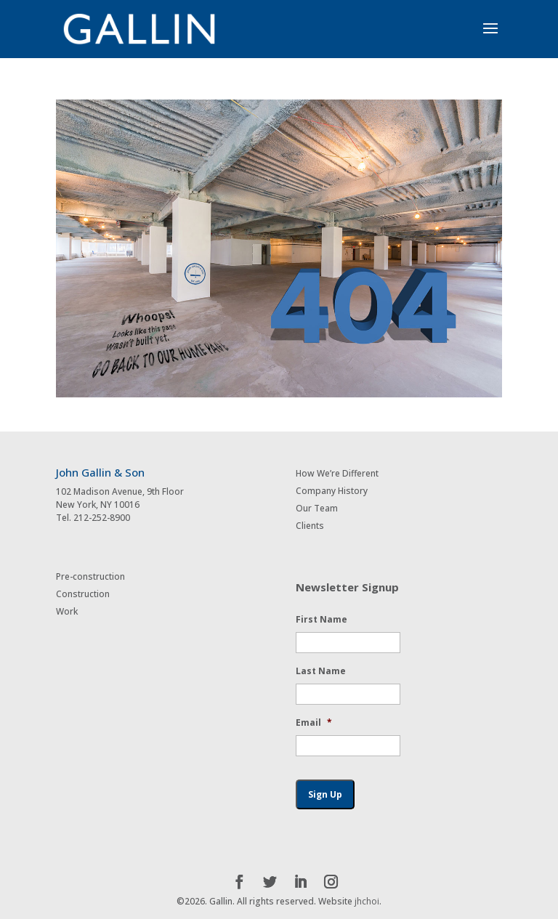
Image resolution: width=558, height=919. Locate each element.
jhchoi (367, 901)
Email (314, 723)
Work (67, 611)
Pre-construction (90, 576)
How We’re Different (337, 473)
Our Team (317, 508)
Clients (310, 525)
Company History (332, 491)
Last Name (321, 671)
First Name (321, 620)
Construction (83, 594)
